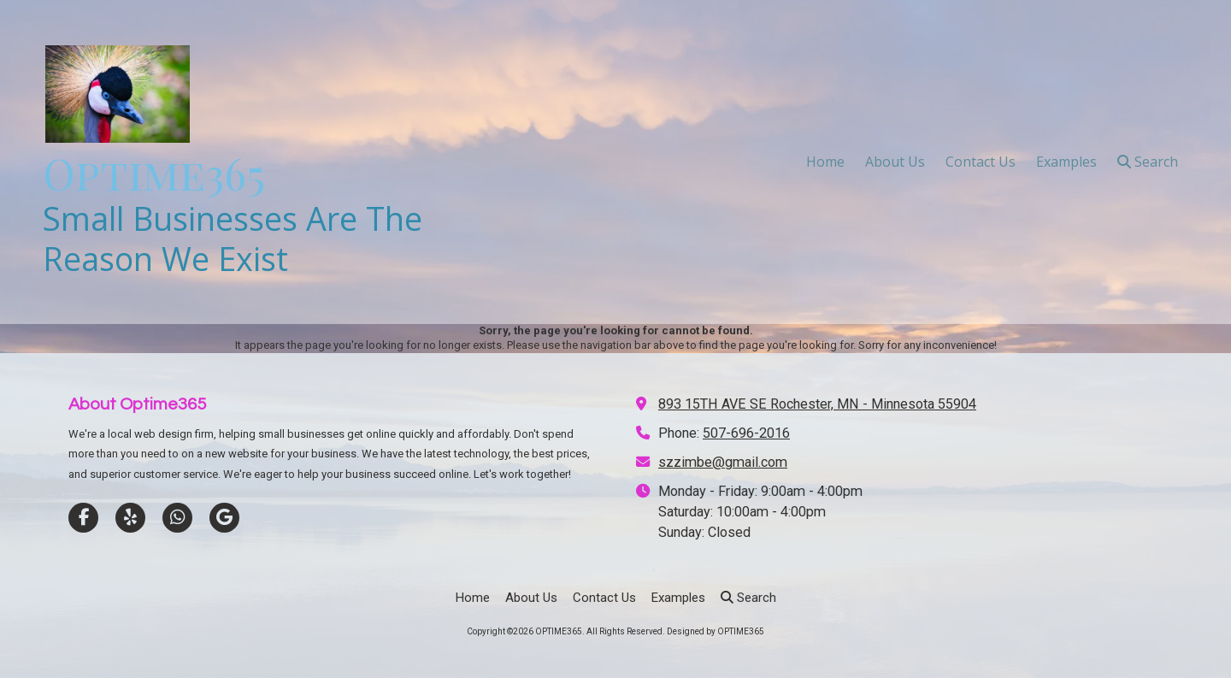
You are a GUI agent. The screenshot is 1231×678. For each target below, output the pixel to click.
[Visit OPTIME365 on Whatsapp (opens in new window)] (177, 518)
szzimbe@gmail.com (722, 462)
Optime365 (154, 173)
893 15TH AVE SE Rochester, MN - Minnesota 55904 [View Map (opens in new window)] (817, 404)
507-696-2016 (746, 433)
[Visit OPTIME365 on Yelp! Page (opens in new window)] (130, 518)
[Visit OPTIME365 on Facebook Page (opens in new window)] (83, 518)
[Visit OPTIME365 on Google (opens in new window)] (224, 518)
